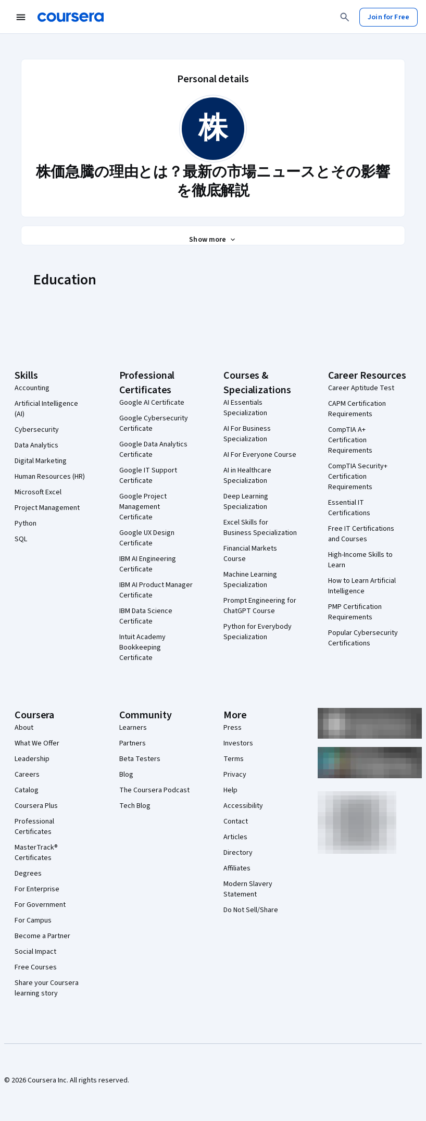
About (24, 728)
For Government (40, 905)
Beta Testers (139, 759)
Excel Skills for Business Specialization (260, 527)
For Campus (33, 920)
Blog (126, 774)
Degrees (28, 873)
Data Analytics (36, 445)
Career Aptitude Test (361, 388)
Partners (132, 743)
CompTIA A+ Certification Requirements (350, 440)
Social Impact (35, 951)
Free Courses (36, 967)
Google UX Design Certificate (146, 538)
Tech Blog (135, 806)
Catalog (27, 790)
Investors (238, 743)
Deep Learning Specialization (245, 501)
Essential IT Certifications (349, 507)
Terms (233, 759)
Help (230, 790)
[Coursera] (70, 17)
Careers (27, 774)
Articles (235, 837)
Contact (235, 821)
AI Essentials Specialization (245, 407)
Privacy (234, 774)
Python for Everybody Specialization (257, 631)
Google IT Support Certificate (148, 475)
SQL (21, 539)
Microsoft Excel (38, 492)
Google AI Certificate (151, 402)
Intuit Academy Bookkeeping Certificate (142, 647)
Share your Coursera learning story (47, 988)
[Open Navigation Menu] (20, 17)
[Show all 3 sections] (212, 239)
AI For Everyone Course (259, 455)
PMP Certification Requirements (355, 612)
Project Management (47, 508)
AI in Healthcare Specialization (247, 475)
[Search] (344, 17)
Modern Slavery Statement (247, 889)
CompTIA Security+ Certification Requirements (357, 476)
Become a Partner (42, 936)
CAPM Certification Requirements (357, 408)
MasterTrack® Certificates (36, 852)
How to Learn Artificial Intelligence (362, 586)
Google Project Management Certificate (143, 506)
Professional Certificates (34, 826)
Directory (238, 853)
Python (25, 523)
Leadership (32, 759)
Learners (133, 728)
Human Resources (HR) (50, 476)
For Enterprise (37, 889)
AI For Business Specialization (247, 434)
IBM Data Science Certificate (145, 616)
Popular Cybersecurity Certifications (363, 638)
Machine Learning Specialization (250, 579)
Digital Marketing (41, 461)
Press (232, 728)
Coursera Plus (36, 806)
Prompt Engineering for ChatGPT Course (259, 605)
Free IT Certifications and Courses (361, 534)
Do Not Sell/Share (250, 910)
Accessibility (243, 806)
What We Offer (37, 743)
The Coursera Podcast (154, 790)
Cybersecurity (37, 430)
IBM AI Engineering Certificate (147, 564)
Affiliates (236, 868)
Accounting (32, 388)
